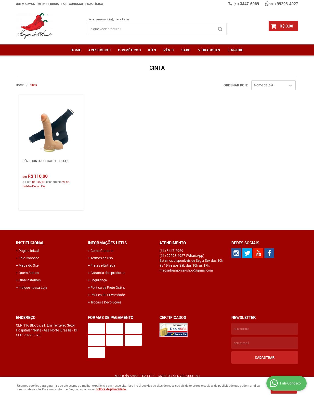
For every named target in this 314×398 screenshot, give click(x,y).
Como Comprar (102, 250)
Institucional (30, 243)
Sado (186, 50)
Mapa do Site (29, 265)
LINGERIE (235, 50)
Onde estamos (30, 280)
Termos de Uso (102, 258)
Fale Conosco (72, 4)
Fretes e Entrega (103, 265)
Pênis (168, 50)
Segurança (99, 280)
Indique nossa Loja (33, 287)
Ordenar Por (235, 85)
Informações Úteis (107, 243)
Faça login (122, 19)
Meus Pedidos (48, 4)
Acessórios (99, 50)
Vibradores (209, 50)
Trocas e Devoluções (106, 302)
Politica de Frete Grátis (108, 287)
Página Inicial (29, 250)
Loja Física (94, 4)
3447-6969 (246, 3)
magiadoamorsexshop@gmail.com (186, 270)
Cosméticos (129, 50)
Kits (152, 50)
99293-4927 (284, 3)
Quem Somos (25, 4)
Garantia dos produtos (108, 272)
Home (76, 50)
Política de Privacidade (108, 294)
